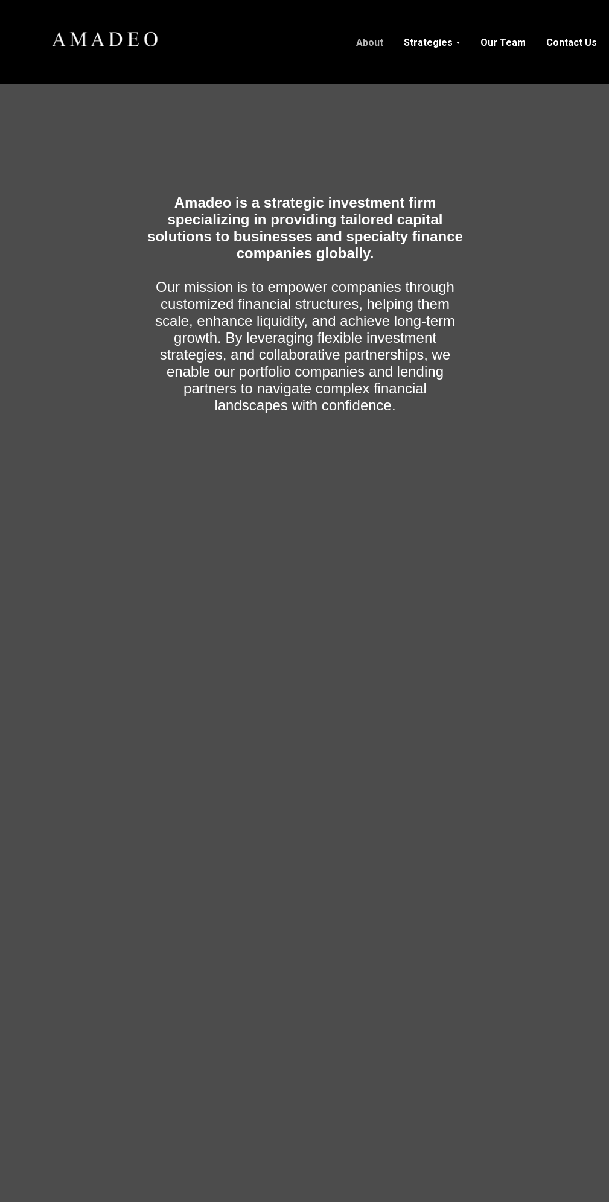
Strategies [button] (428, 42)
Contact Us (571, 42)
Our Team (503, 42)
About (369, 42)
